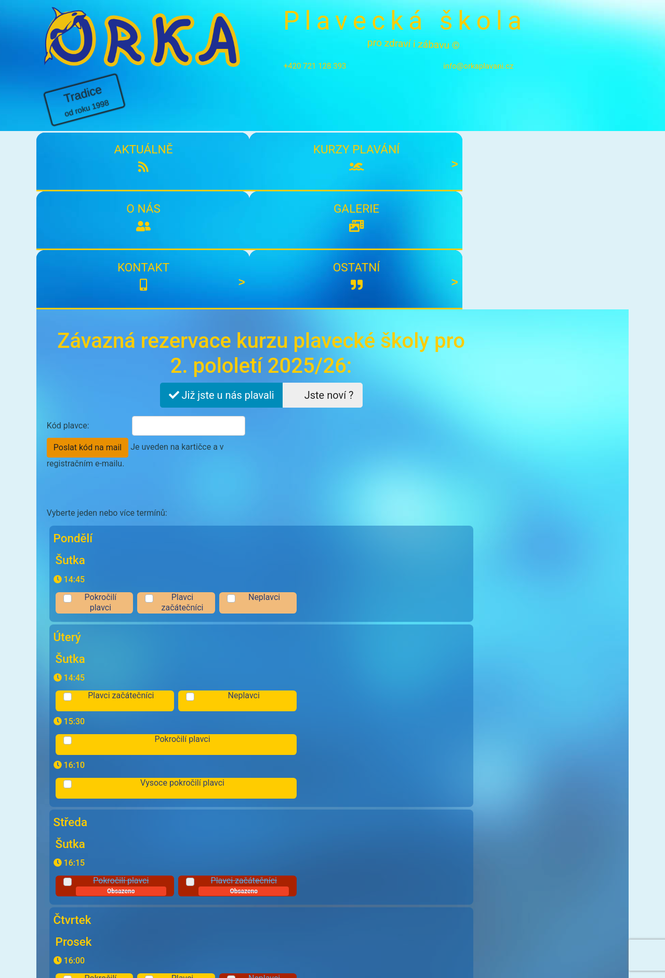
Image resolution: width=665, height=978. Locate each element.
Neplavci (430, 347)
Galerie (381, 108)
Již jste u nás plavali (219, 224)
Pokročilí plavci (272, 352)
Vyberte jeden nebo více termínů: (107, 323)
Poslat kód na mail (302, 257)
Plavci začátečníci (351, 352)
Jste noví (320, 224)
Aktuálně (85, 108)
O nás (283, 108)
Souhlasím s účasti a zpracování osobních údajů (180, 797)
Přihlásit (269, 862)
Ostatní (579, 108)
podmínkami (138, 797)
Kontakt (480, 108)
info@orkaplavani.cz (460, 66)
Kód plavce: (68, 254)
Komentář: (66, 748)
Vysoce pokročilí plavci (351, 440)
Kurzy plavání (184, 108)
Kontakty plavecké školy (89, 913)
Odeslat (440, 820)
